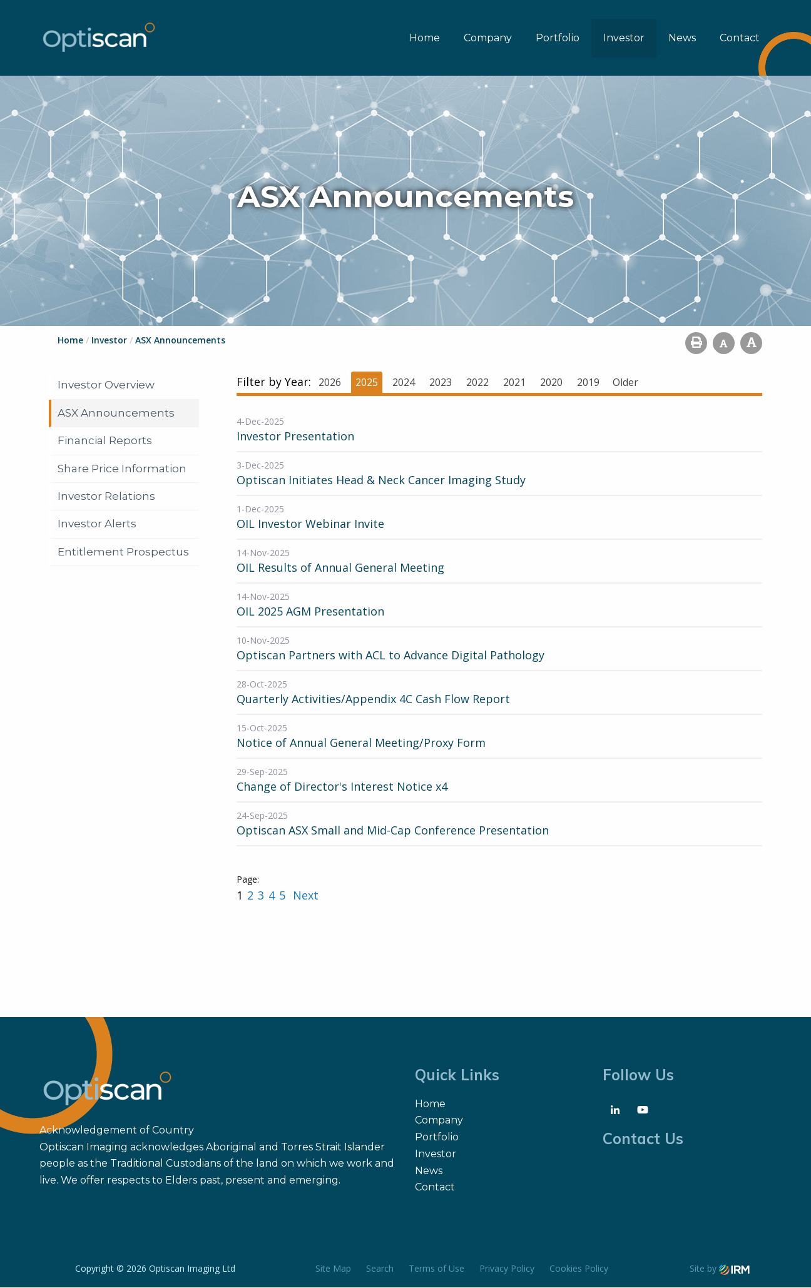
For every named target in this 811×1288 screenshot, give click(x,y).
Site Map (333, 1269)
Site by (720, 1269)
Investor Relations (106, 496)
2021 (514, 383)
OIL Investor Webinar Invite (310, 524)
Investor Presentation (295, 436)
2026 (330, 383)
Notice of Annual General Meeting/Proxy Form (361, 743)
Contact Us (643, 1138)
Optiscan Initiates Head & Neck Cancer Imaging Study (381, 480)
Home (424, 38)
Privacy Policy (506, 1269)
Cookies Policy (578, 1269)
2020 (551, 383)
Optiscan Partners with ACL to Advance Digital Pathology (390, 655)
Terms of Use (436, 1269)
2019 (588, 383)
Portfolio (557, 38)
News (682, 38)
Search (380, 1269)
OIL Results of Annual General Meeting (340, 568)
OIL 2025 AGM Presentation (310, 611)
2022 (477, 383)
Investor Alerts (97, 524)
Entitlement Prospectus (123, 552)
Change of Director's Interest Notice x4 (342, 786)
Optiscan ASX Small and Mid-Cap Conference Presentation (393, 830)
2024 (403, 383)
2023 (440, 383)
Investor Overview (106, 385)
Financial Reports (105, 441)
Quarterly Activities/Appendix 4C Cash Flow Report (373, 699)
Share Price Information (122, 468)
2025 (366, 383)
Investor (624, 38)
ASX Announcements (116, 413)
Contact (740, 38)
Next (304, 895)
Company (488, 38)
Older (625, 383)
